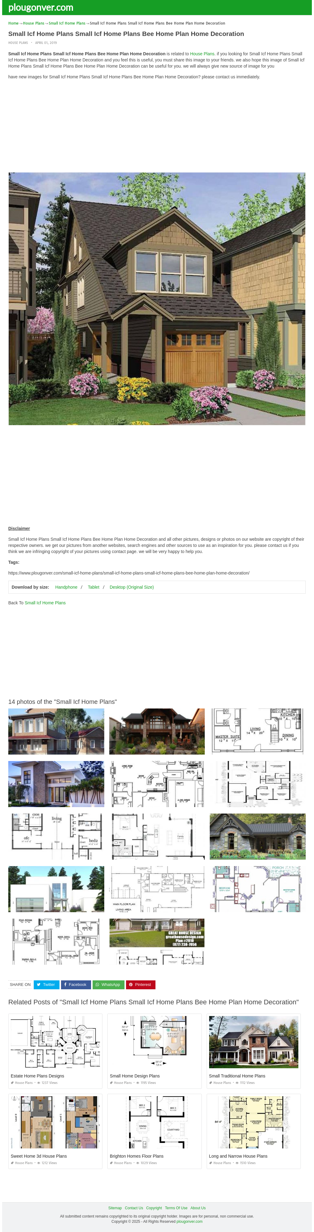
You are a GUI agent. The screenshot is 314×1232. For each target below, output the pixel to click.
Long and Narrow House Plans (238, 1156)
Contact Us (134, 1208)
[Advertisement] (157, 127)
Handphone (66, 587)
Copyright (154, 1208)
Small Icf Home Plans (45, 602)
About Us (197, 1208)
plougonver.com (40, 7)
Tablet (93, 587)
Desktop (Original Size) (132, 587)
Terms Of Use (176, 1208)
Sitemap (115, 1208)
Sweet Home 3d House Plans (39, 1156)
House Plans (18, 43)
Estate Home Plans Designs (37, 1075)
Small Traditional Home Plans (237, 1075)
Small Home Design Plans (135, 1075)
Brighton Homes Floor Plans (136, 1156)
